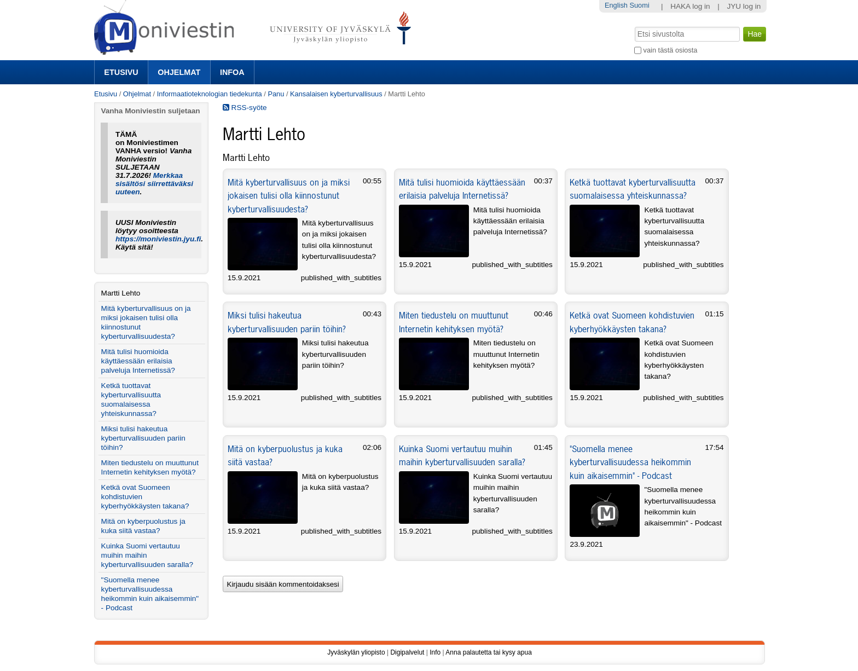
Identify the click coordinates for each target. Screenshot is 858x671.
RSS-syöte (245, 107)
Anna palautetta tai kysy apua (488, 652)
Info (435, 652)
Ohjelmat (179, 72)
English (616, 5)
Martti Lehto (121, 293)
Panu (276, 94)
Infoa (232, 72)
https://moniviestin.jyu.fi (158, 239)
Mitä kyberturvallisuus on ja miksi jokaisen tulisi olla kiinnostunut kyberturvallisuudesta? (289, 195)
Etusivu (121, 72)
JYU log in (744, 6)
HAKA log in (690, 6)
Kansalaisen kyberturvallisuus (336, 94)
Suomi (639, 5)
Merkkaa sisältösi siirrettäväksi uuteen (154, 183)
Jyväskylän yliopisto (356, 652)
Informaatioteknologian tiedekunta (209, 94)
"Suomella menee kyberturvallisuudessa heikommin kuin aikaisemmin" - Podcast (630, 462)
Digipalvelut (407, 652)
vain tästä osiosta (671, 50)
